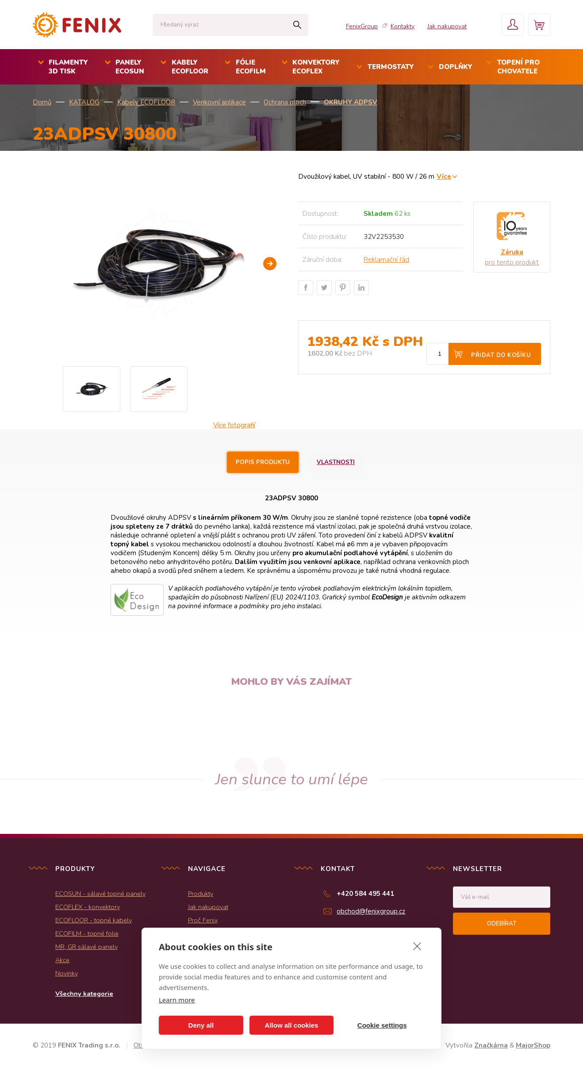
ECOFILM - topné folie (87, 933)
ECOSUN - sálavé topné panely (100, 893)
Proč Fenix (203, 920)
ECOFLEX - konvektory (87, 906)
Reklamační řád (386, 259)
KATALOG (84, 102)
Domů (42, 102)
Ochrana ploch (285, 102)
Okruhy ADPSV (350, 102)
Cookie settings (382, 1025)
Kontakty (402, 26)
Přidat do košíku (501, 355)
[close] (417, 946)
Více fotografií (234, 425)
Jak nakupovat (447, 26)
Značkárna (491, 1045)
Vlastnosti (336, 462)
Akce (62, 960)
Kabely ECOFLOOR (146, 102)
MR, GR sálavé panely (86, 946)
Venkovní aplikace (219, 102)
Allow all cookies (291, 1025)
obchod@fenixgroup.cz (371, 911)
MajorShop (533, 1045)
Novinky (66, 973)
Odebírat (501, 924)
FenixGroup (362, 26)
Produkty (200, 893)
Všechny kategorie (84, 993)
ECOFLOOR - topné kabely (93, 920)
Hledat (297, 25)
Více (444, 176)
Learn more (177, 999)
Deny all (201, 1025)
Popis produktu (263, 462)
